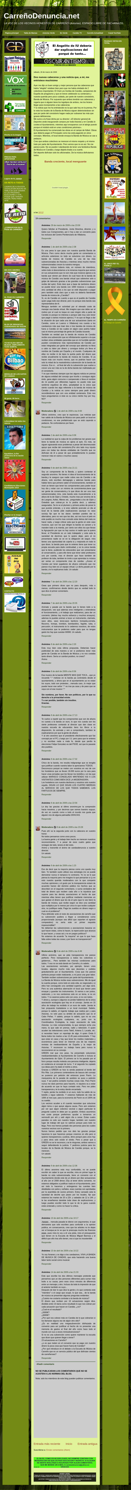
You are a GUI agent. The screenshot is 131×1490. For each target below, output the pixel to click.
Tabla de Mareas (30, 33)
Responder (46, 238)
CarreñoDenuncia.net (41, 16)
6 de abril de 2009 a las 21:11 (64, 468)
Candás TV (77, 33)
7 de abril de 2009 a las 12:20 (64, 582)
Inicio (69, 1443)
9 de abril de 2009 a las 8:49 (69, 951)
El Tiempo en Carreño (112, 323)
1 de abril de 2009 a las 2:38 (63, 247)
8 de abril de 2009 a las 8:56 (63, 671)
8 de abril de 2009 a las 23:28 (70, 827)
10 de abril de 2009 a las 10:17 (64, 1218)
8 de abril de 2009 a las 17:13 (64, 715)
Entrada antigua (87, 1443)
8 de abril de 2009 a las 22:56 (64, 803)
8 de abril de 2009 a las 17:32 (64, 759)
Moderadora (47, 411)
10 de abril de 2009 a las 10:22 (64, 1251)
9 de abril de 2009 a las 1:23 (63, 865)
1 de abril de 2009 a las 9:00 (69, 411)
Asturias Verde (49, 33)
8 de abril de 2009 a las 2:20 (63, 644)
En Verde (63, 33)
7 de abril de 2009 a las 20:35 (64, 603)
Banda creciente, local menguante (65, 161)
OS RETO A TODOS (13, 183)
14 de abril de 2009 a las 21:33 (64, 1272)
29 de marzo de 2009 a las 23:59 (65, 225)
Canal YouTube (114, 33)
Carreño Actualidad (95, 33)
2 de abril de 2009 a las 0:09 (63, 435)
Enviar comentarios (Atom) (58, 1450)
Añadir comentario (45, 1364)
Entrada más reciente (47, 1443)
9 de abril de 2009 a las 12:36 (64, 1166)
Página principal (12, 33)
